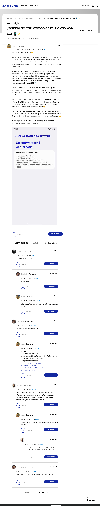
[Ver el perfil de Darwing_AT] (20, 251)
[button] (59, 45)
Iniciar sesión (86, 5)
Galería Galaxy (33, 6)
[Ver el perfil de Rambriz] (19, 385)
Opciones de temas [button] (85, 31)
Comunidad (23, 6)
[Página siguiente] (52, 243)
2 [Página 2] (45, 243)
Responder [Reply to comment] (51, 264)
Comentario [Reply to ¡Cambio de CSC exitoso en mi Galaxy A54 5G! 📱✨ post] (55, 234)
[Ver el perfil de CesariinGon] (24, 274)
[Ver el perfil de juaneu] (14, 46)
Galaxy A (45, 49)
